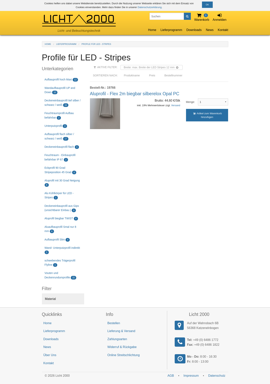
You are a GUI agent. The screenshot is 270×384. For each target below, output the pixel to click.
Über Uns (49, 355)
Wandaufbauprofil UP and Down (60, 90)
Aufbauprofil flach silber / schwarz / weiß (59, 136)
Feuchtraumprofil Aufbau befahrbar (59, 115)
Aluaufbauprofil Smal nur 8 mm (60, 229)
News (210, 30)
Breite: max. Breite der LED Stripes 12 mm (151, 67)
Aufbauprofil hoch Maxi (61, 80)
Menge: (189, 102)
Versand (175, 105)
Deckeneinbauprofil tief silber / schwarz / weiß (63, 103)
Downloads (194, 30)
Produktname (132, 75)
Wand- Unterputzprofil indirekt (62, 250)
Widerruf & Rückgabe (122, 347)
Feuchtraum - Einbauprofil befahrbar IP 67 (60, 157)
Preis (152, 75)
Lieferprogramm (171, 30)
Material (50, 299)
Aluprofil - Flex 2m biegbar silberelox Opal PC (134, 93)
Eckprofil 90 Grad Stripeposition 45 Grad (60, 170)
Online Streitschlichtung (123, 355)
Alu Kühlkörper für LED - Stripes (59, 196)
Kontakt (223, 30)
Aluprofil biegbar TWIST (61, 218)
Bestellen (113, 323)
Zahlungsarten (117, 339)
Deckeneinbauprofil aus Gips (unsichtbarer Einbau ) (62, 208)
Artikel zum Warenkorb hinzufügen (207, 115)
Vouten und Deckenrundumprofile (60, 275)
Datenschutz (216, 375)
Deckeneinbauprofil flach (62, 147)
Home (152, 30)
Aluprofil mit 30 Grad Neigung (62, 183)
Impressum (191, 375)
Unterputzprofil (56, 126)
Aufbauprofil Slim (57, 240)
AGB (170, 375)
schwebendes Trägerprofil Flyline (60, 263)
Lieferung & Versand (121, 331)
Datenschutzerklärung (149, 7)
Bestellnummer (173, 75)
